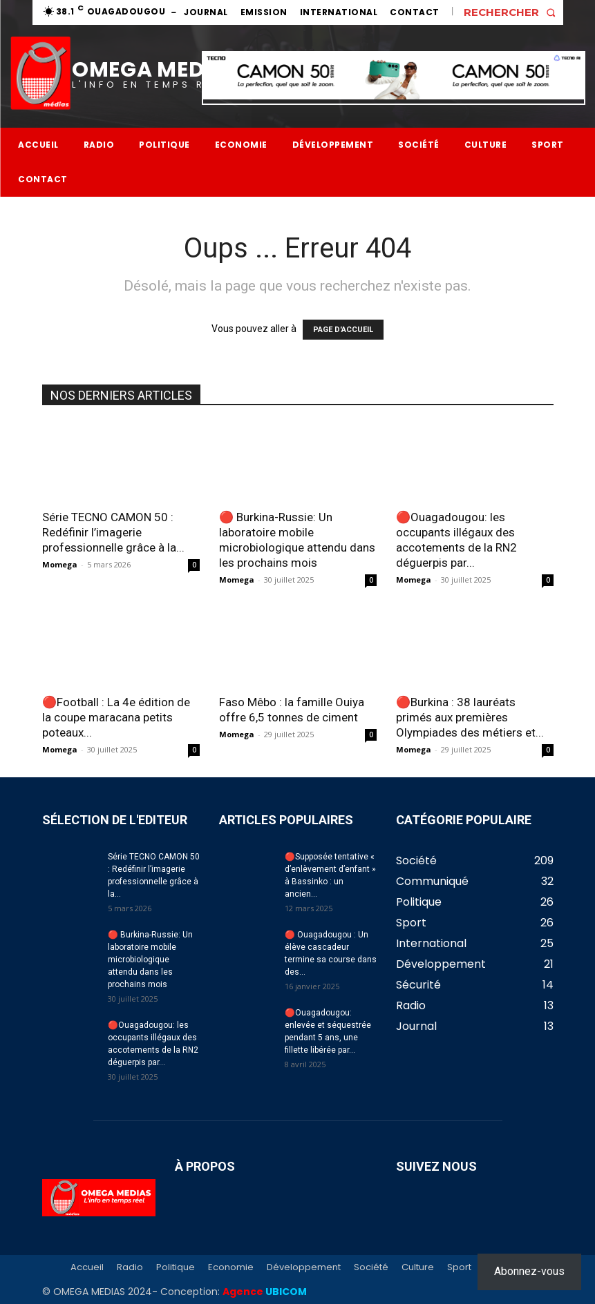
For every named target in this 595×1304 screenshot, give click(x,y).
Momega (59, 564)
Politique (175, 1267)
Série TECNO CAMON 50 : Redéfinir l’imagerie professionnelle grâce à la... (113, 532)
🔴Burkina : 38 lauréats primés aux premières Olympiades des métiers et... (470, 717)
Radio (130, 1267)
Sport (459, 1267)
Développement (304, 1267)
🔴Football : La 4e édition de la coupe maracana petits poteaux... (116, 717)
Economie (231, 1267)
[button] (513, 12)
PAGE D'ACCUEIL (343, 329)
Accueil (87, 1267)
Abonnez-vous (529, 1271)
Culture (418, 1267)
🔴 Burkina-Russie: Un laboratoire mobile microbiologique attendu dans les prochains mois (150, 959)
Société (371, 1267)
